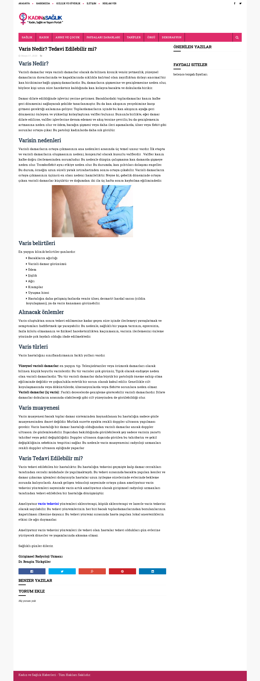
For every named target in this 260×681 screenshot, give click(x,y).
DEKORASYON (171, 37)
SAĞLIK (27, 37)
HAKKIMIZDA (43, 3)
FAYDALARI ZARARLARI (103, 37)
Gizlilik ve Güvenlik (68, 3)
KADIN (44, 37)
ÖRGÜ (151, 37)
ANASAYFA (24, 3)
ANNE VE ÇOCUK (67, 37)
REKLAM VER (110, 3)
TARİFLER (134, 37)
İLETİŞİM (91, 3)
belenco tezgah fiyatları (190, 74)
